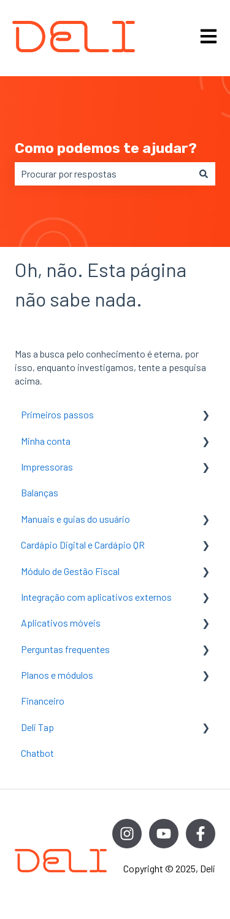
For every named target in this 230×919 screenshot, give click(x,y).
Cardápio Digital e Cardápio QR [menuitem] (83, 544)
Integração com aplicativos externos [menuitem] (96, 597)
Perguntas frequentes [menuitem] (65, 649)
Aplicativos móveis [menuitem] (61, 622)
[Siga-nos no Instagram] (127, 833)
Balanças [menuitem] (39, 492)
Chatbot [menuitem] (37, 753)
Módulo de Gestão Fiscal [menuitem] (70, 571)
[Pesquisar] (203, 174)
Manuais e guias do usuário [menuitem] (75, 519)
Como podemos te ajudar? (106, 148)
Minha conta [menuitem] (46, 441)
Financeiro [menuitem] (42, 700)
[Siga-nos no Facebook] (200, 833)
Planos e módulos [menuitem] (57, 675)
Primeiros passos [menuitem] (57, 414)
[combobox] (103, 174)
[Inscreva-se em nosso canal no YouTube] (163, 833)
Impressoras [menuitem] (47, 466)
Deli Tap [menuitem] (37, 727)
